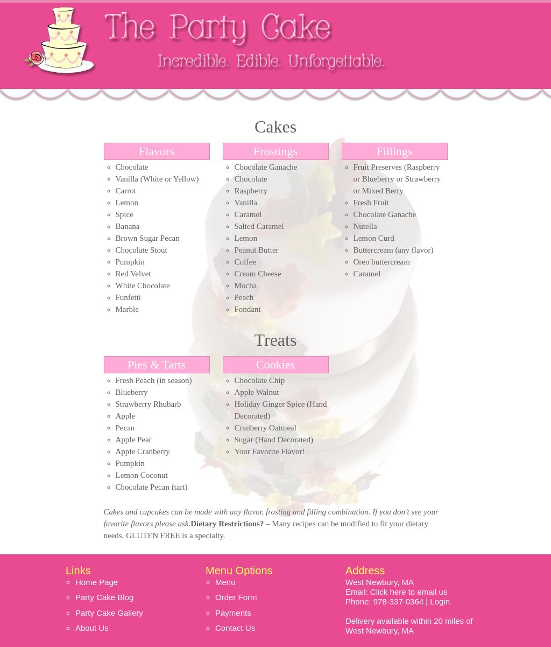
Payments (233, 612)
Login (440, 601)
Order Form (236, 597)
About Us (92, 627)
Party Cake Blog (104, 597)
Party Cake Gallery (109, 612)
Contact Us (235, 627)
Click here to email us (408, 591)
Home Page (96, 582)
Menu (225, 582)
